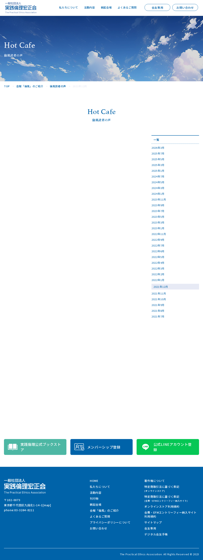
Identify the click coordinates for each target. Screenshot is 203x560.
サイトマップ (153, 522)
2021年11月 (158, 293)
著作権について (154, 481)
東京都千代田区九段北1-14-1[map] (27, 505)
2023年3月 (158, 222)
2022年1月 (158, 280)
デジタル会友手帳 (156, 534)
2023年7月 (158, 211)
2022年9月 (158, 240)
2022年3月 (158, 268)
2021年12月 (160, 287)
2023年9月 (158, 205)
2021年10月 (158, 299)
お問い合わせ (185, 8)
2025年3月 (158, 165)
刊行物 (94, 499)
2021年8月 (158, 311)
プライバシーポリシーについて (110, 522)
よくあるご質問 (126, 8)
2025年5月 (158, 159)
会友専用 (157, 8)
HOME (94, 481)
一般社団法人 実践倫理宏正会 (21, 7)
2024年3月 (158, 188)
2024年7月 (158, 176)
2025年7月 (158, 153)
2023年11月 (158, 199)
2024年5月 (158, 182)
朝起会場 (104, 8)
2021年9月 (158, 305)
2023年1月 (158, 228)
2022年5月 (158, 257)
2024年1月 (158, 194)
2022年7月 (158, 245)
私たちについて (65, 8)
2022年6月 (158, 251)
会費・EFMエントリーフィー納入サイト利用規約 (170, 514)
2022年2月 (158, 274)
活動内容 (87, 8)
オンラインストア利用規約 (161, 506)
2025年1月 (158, 171)
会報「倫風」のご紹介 (104, 510)
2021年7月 (158, 316)
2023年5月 (158, 217)
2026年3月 (158, 148)
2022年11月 (158, 234)
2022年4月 (158, 263)
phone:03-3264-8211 (19, 510)
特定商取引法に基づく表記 (161, 488)
